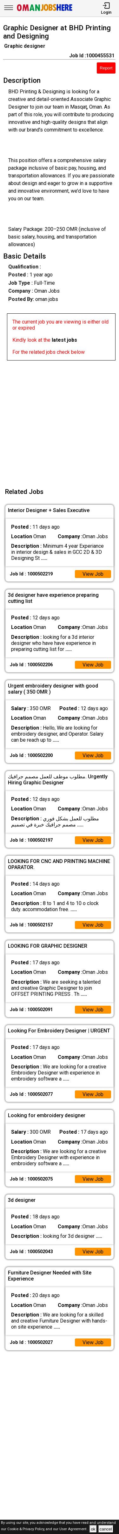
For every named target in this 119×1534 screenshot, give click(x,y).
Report (106, 68)
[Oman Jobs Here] (44, 11)
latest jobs (64, 340)
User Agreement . (73, 1529)
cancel (106, 1529)
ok (93, 1529)
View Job (93, 574)
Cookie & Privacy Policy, (26, 1529)
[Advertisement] (59, 420)
